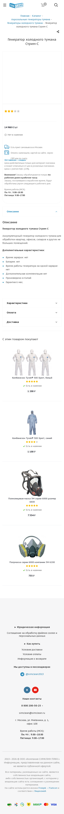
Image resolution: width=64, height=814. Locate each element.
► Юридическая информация (32, 627)
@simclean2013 (35, 674)
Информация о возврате (32, 658)
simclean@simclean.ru (32, 712)
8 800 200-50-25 (31, 705)
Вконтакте (27, 690)
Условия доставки (32, 649)
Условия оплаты (32, 654)
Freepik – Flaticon (48, 788)
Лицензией (40, 791)
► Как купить (32, 643)
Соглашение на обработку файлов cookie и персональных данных (32, 634)
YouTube (35, 690)
